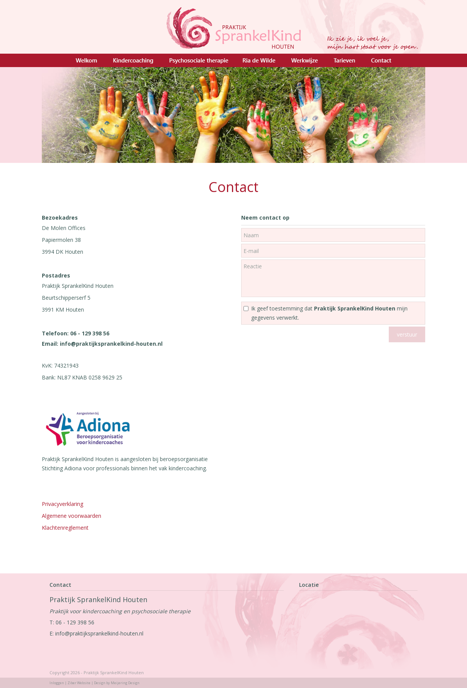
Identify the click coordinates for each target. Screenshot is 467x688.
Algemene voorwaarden (71, 515)
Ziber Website (78, 682)
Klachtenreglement (66, 527)
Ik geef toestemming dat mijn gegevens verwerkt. (329, 313)
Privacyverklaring (62, 503)
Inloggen (56, 682)
